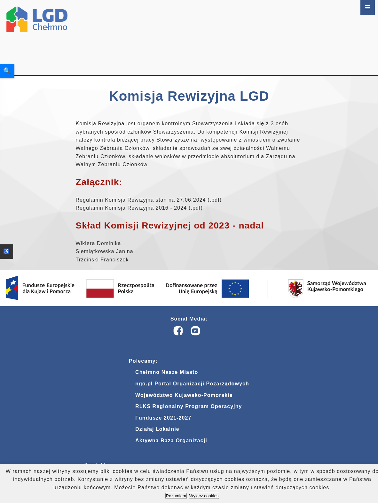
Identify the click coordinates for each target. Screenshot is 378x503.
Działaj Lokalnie (157, 429)
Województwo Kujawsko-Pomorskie (184, 395)
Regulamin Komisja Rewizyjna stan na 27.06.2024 (140, 200)
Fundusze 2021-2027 (163, 418)
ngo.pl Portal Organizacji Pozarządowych (192, 384)
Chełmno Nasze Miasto (166, 372)
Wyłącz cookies (204, 495)
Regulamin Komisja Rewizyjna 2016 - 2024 (131, 208)
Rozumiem (176, 495)
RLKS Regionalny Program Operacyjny (188, 407)
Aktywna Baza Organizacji (171, 441)
